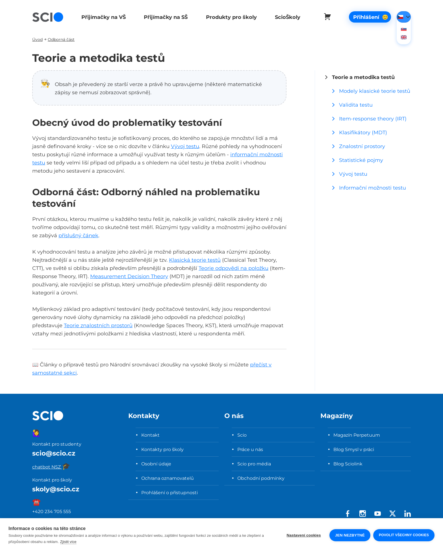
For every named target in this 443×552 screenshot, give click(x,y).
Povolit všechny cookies (404, 535)
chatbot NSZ (51, 466)
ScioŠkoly (284, 17)
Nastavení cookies (304, 535)
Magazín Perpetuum (356, 434)
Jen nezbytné (350, 535)
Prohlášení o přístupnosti (169, 492)
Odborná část (61, 39)
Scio (242, 434)
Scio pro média (254, 463)
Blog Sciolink (347, 463)
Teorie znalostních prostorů (98, 325)
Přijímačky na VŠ (103, 17)
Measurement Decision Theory (129, 276)
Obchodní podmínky (261, 478)
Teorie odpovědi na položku (233, 268)
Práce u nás (250, 449)
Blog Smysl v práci (353, 449)
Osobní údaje (156, 463)
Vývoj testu (185, 146)
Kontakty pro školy (162, 449)
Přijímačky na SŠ (164, 17)
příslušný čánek (78, 235)
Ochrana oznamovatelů (167, 478)
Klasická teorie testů (195, 260)
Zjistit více (68, 542)
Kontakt (150, 434)
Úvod (37, 39)
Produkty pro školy (229, 17)
